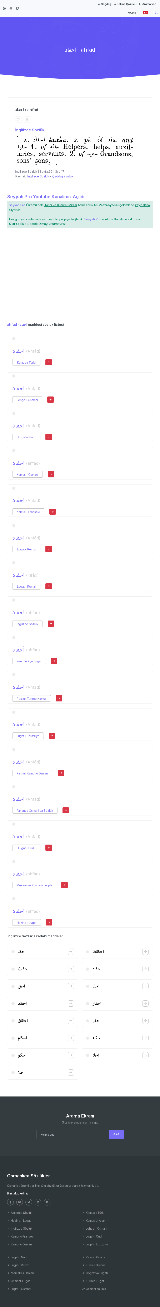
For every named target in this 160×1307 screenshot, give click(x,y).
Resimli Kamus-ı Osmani (33, 773)
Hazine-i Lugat (26, 922)
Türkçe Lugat (93, 1281)
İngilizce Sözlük (29, 130)
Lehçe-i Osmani (27, 400)
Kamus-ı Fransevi (28, 512)
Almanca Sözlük (19, 1212)
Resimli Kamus (93, 1257)
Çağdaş (104, 4)
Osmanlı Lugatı (18, 1281)
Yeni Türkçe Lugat (29, 661)
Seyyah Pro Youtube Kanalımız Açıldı (45, 196)
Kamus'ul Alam (93, 1220)
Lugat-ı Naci (26, 437)
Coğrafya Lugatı (95, 1273)
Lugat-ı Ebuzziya (28, 736)
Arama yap (147, 4)
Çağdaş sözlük (62, 176)
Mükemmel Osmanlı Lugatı (34, 885)
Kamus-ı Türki (26, 362)
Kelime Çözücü (125, 4)
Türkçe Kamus (93, 1265)
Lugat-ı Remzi (26, 549)
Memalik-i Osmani (21, 1273)
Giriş (132, 12)
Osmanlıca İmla (94, 1289)
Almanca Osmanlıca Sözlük (35, 810)
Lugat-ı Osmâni (19, 1289)
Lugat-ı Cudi (26, 848)
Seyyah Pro (17, 205)
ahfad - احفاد (17, 324)
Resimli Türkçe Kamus (31, 698)
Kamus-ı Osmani (27, 474)
